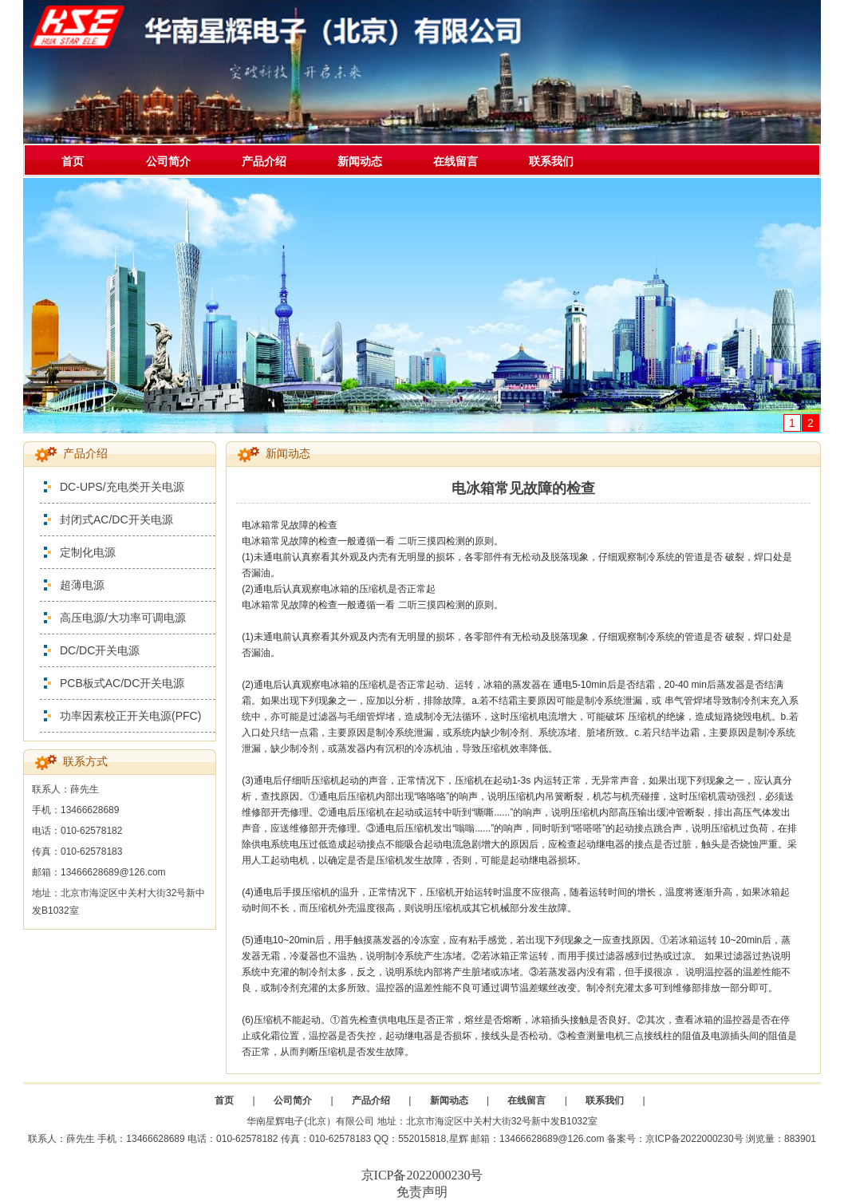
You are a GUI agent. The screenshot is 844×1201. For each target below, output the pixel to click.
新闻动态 (359, 161)
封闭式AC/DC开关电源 (116, 519)
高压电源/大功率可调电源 (123, 617)
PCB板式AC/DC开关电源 (122, 683)
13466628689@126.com (552, 1138)
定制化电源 (88, 552)
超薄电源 (82, 585)
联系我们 (551, 161)
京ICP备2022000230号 (694, 1138)
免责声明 (422, 1192)
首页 (72, 161)
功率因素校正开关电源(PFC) (130, 715)
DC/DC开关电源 (100, 650)
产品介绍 (264, 161)
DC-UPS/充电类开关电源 (122, 486)
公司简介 (168, 161)
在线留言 (455, 161)
